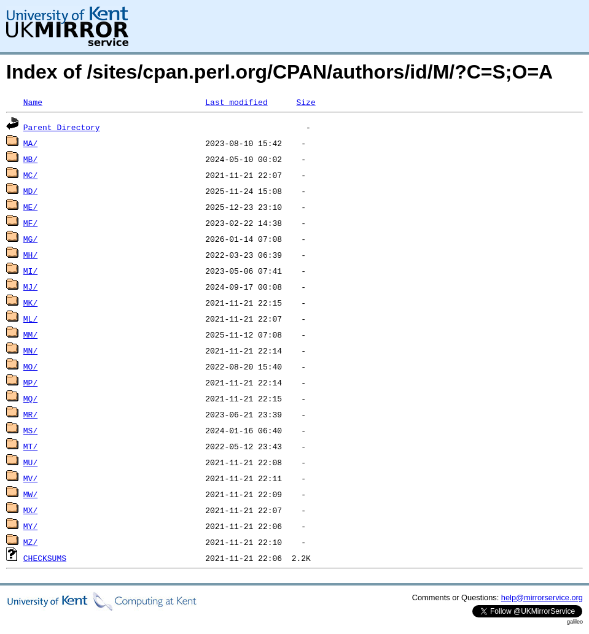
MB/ (30, 158)
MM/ (30, 334)
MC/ (30, 174)
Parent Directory (61, 127)
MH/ (30, 254)
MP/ (30, 382)
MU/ (30, 462)
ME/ (30, 206)
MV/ (30, 478)
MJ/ (30, 286)
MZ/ (30, 541)
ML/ (30, 318)
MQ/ (30, 398)
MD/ (30, 190)
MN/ (30, 350)
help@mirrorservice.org (542, 597)
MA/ (30, 143)
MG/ (30, 238)
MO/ (30, 366)
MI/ (30, 270)
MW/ (30, 494)
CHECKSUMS (44, 557)
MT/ (30, 446)
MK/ (30, 302)
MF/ (30, 222)
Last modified (236, 101)
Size (305, 101)
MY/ (30, 526)
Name (32, 101)
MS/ (30, 430)
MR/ (30, 414)
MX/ (30, 510)
